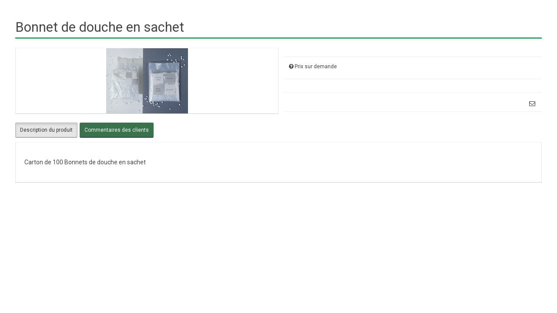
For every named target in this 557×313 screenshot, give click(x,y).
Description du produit (46, 130)
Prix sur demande (316, 66)
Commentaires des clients (116, 130)
